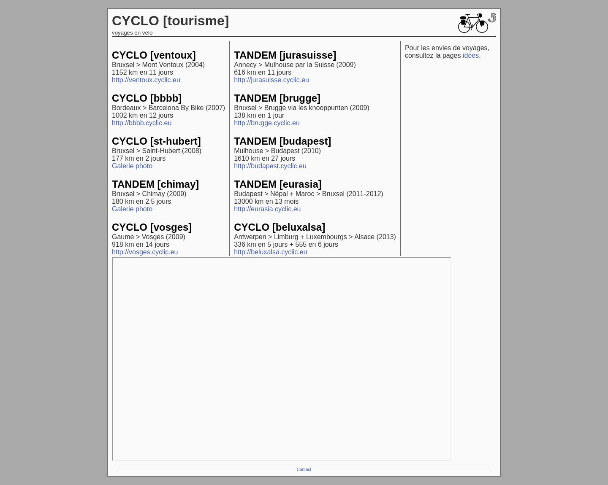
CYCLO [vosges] (152, 227)
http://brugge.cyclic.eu (267, 123)
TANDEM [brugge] (277, 98)
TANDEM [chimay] (155, 184)
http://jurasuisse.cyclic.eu (271, 80)
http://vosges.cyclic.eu (145, 252)
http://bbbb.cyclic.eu (141, 123)
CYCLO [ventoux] (154, 55)
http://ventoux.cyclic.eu (146, 80)
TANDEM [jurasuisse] (285, 55)
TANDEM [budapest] (282, 141)
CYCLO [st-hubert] (156, 141)
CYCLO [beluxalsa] (279, 227)
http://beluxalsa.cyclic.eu (270, 252)
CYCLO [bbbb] (147, 98)
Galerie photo (132, 166)
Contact (304, 469)
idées (471, 55)
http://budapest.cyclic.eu (270, 166)
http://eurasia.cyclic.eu (267, 209)
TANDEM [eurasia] (278, 184)
